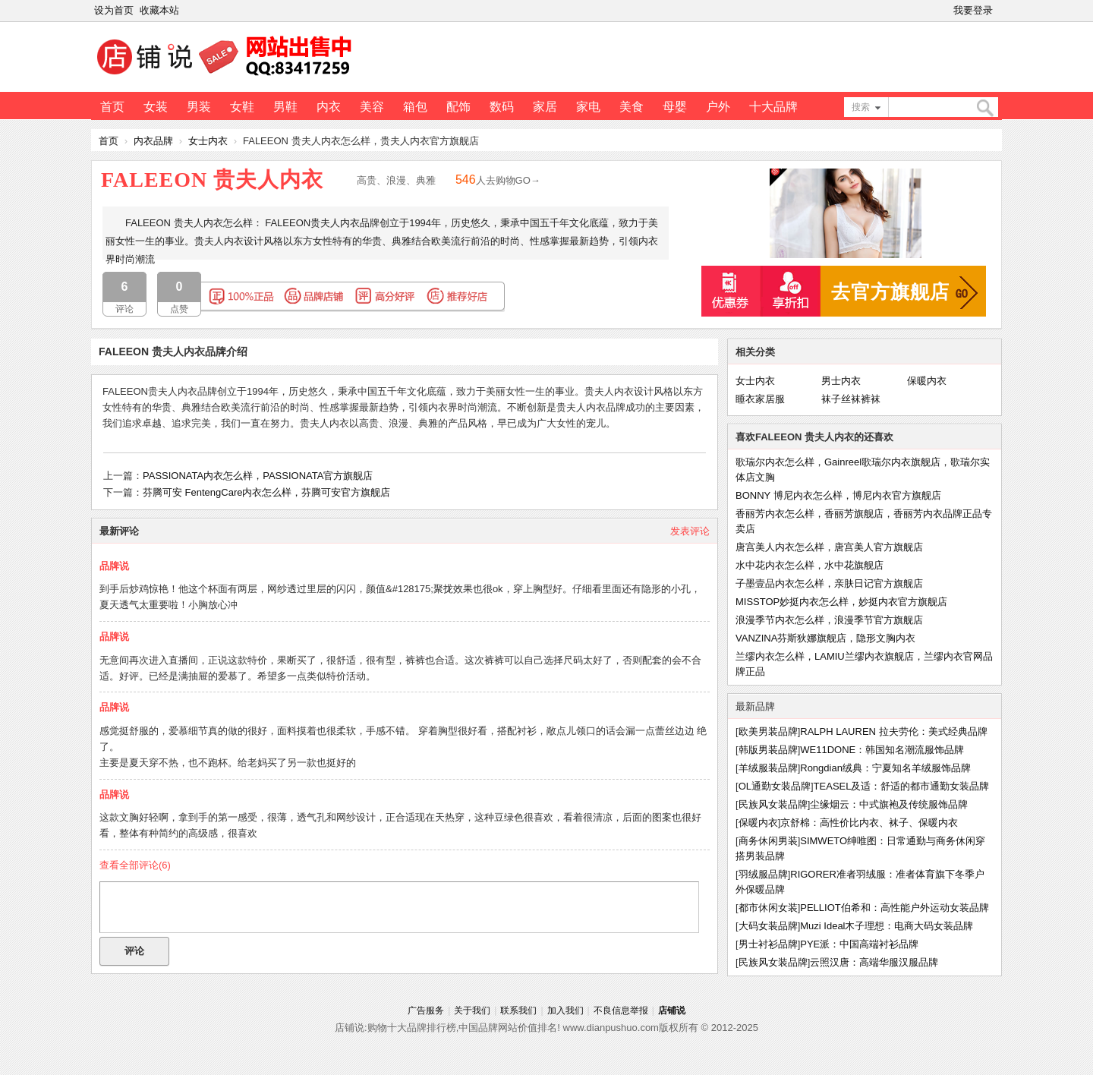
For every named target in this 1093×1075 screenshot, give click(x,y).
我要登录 (973, 10)
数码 (502, 106)
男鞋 (285, 106)
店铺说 (671, 1010)
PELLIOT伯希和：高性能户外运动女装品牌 (894, 907)
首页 (112, 106)
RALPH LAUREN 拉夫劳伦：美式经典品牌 (893, 731)
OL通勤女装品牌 (775, 786)
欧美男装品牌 (768, 731)
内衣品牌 (153, 141)
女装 (155, 106)
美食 (631, 106)
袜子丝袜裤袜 (850, 399)
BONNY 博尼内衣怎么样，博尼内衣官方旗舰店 (838, 495)
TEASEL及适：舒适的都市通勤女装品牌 (902, 786)
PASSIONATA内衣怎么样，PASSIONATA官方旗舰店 (258, 475)
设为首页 (114, 10)
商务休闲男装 (768, 840)
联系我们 (518, 1010)
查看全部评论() (135, 865)
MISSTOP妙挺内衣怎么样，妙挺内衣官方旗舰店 (841, 601)
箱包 (415, 106)
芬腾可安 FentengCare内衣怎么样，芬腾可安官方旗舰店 (267, 492)
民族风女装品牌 (773, 804)
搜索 (861, 107)
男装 (199, 106)
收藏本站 (159, 10)
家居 (545, 106)
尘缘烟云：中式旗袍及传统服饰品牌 (889, 804)
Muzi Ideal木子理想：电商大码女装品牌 (886, 926)
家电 (588, 106)
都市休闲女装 (768, 907)
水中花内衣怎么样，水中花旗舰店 (809, 565)
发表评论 (690, 531)
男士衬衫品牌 (768, 944)
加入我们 (565, 1010)
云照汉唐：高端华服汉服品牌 (874, 962)
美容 (372, 106)
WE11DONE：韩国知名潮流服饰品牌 (882, 749)
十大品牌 (773, 106)
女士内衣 (208, 141)
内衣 (329, 106)
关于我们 (472, 1010)
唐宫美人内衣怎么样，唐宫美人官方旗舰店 (829, 547)
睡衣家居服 (760, 399)
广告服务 (426, 1010)
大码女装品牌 (768, 926)
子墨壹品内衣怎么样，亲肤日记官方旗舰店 (829, 583)
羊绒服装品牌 (768, 768)
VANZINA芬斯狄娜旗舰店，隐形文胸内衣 (825, 638)
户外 (718, 106)
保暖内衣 (927, 380)
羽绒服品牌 (763, 874)
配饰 (458, 106)
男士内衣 (841, 380)
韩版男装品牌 (768, 749)
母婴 (675, 106)
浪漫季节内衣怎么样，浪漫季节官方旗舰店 (829, 620)
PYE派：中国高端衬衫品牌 (859, 944)
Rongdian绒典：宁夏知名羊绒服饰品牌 (885, 768)
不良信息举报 (621, 1010)
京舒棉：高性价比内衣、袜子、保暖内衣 (869, 822)
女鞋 (242, 106)
